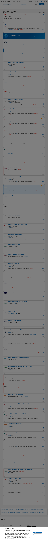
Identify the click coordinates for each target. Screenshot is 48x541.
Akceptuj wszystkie (38, 532)
